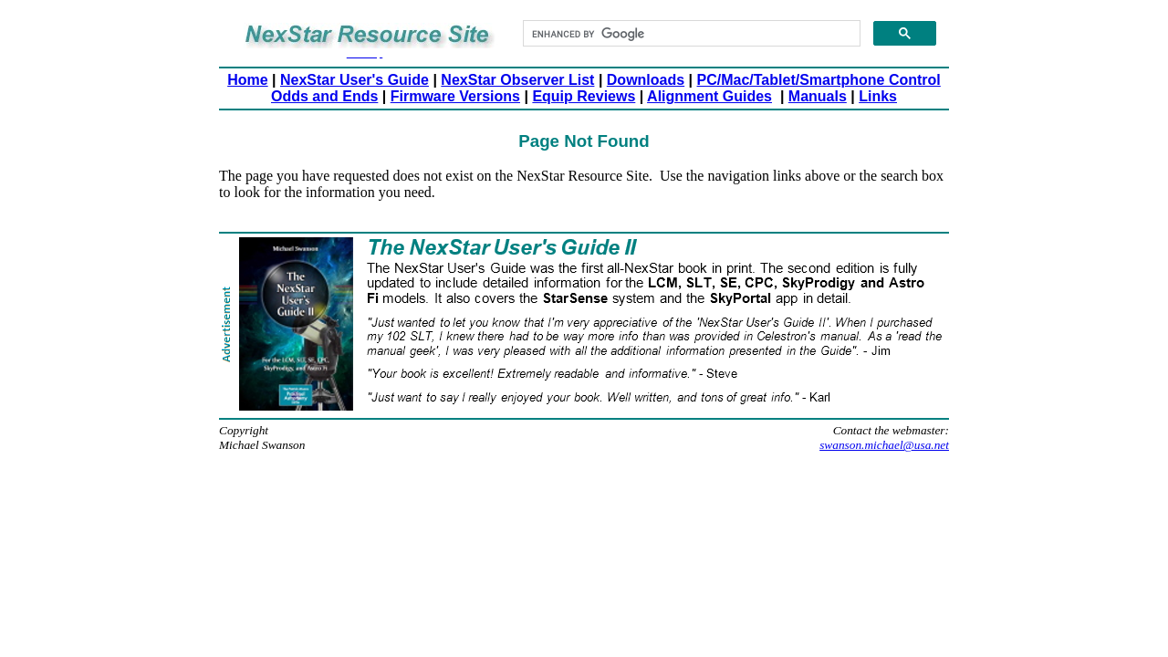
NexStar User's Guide (354, 80)
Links (878, 96)
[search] (690, 34)
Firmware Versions (455, 96)
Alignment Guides (709, 96)
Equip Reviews (583, 96)
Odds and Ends (324, 96)
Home (247, 80)
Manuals (817, 96)
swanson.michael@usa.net (884, 445)
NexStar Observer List (517, 80)
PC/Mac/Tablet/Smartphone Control (819, 80)
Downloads (645, 80)
